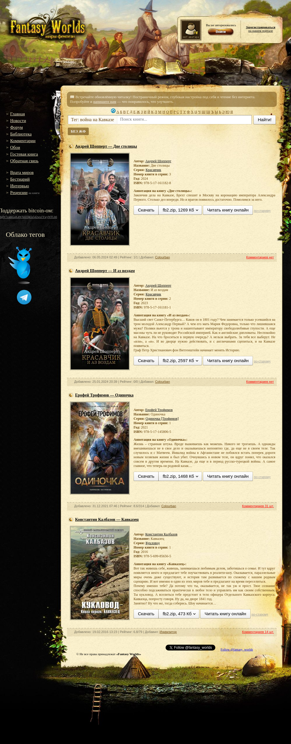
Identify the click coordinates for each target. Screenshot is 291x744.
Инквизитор (168, 632)
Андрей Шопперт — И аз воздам (105, 271)
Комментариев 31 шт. (258, 506)
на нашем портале (260, 28)
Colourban (162, 257)
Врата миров (22, 172)
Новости (18, 120)
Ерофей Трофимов (159, 410)
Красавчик (153, 170)
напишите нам (104, 101)
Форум (16, 127)
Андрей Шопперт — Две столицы (106, 146)
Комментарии (23, 140)
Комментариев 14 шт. (258, 632)
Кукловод (152, 543)
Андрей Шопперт (158, 161)
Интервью (19, 186)
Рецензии (19, 192)
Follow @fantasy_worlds (237, 649)
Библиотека (21, 134)
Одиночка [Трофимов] (162, 419)
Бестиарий (20, 179)
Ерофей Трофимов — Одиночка (104, 395)
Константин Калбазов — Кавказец (107, 519)
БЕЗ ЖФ (78, 131)
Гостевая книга (24, 154)
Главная (17, 114)
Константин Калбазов (161, 534)
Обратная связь (24, 160)
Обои (15, 147)
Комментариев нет (260, 257)
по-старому (262, 211)
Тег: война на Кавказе (92, 119)
